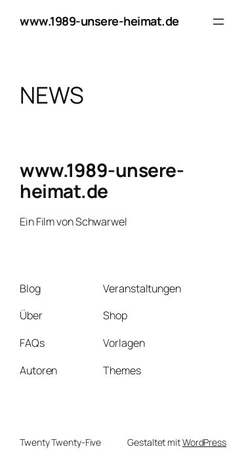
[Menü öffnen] (218, 22)
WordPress (204, 442)
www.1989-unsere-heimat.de (99, 21)
